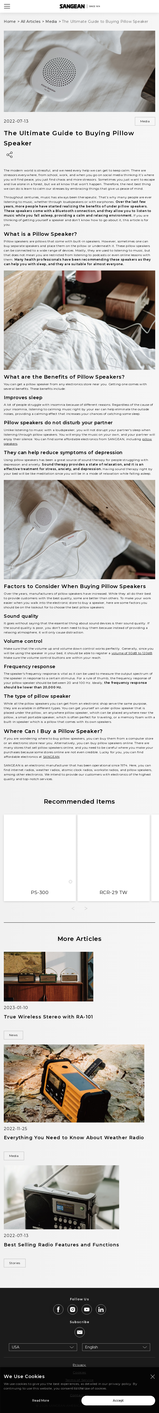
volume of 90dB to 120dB (132, 653)
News (13, 1035)
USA (15, 1347)
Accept (118, 1402)
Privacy (79, 1365)
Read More (40, 1402)
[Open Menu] (7, 6)
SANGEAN (51, 757)
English (91, 1347)
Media (145, 121)
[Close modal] (152, 1378)
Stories (14, 1263)
